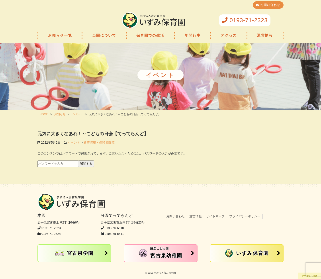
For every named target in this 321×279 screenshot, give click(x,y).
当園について (104, 35)
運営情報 (265, 35)
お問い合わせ (269, 5)
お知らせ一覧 (60, 35)
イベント (74, 142)
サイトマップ (215, 216)
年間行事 (193, 35)
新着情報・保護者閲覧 (99, 142)
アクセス (229, 35)
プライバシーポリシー (244, 216)
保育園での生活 (150, 35)
